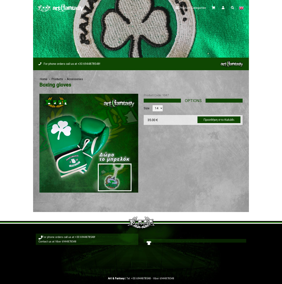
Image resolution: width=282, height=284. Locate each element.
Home (43, 79)
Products (57, 79)
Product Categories (190, 8)
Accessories (75, 79)
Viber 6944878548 (65, 241)
